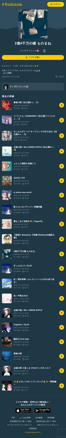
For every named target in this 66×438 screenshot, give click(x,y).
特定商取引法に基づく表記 (21, 421)
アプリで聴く (33, 57)
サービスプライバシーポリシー (19, 425)
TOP (13, 418)
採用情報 (51, 418)
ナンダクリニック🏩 (29, 50)
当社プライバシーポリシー (48, 425)
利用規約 (33, 428)
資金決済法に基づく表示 (46, 421)
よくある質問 (25, 418)
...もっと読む (7, 73)
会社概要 (39, 418)
